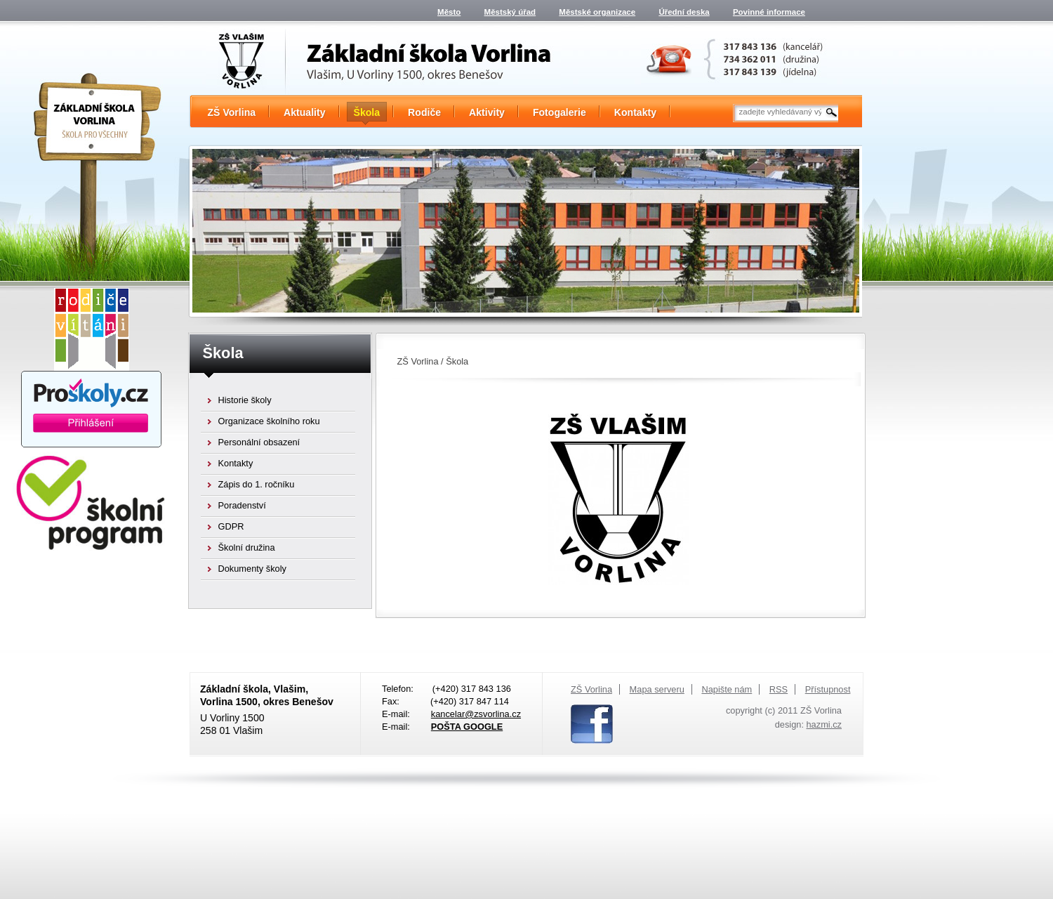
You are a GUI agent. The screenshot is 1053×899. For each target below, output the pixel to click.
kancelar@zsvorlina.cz (476, 714)
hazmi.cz (824, 724)
